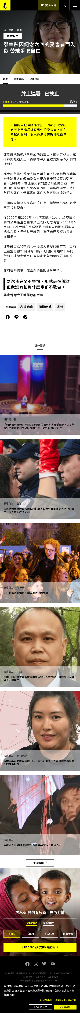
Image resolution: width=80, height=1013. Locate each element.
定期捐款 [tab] (31, 923)
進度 (5, 78)
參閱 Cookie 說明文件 (65, 1000)
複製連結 (25, 317)
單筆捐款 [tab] (48, 923)
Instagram (35, 963)
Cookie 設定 (40, 1007)
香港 (60, 306)
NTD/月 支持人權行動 (38, 947)
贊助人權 (50, 5)
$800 (31, 934)
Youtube (52, 963)
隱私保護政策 (45, 1000)
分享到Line (17, 317)
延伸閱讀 (34, 78)
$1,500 (49, 934)
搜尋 (64, 5)
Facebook (27, 963)
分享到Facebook (8, 317)
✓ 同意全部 (65, 1007)
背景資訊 (19, 78)
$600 (12, 934)
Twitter (44, 963)
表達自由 (26, 306)
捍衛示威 (45, 306)
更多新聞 (38, 863)
